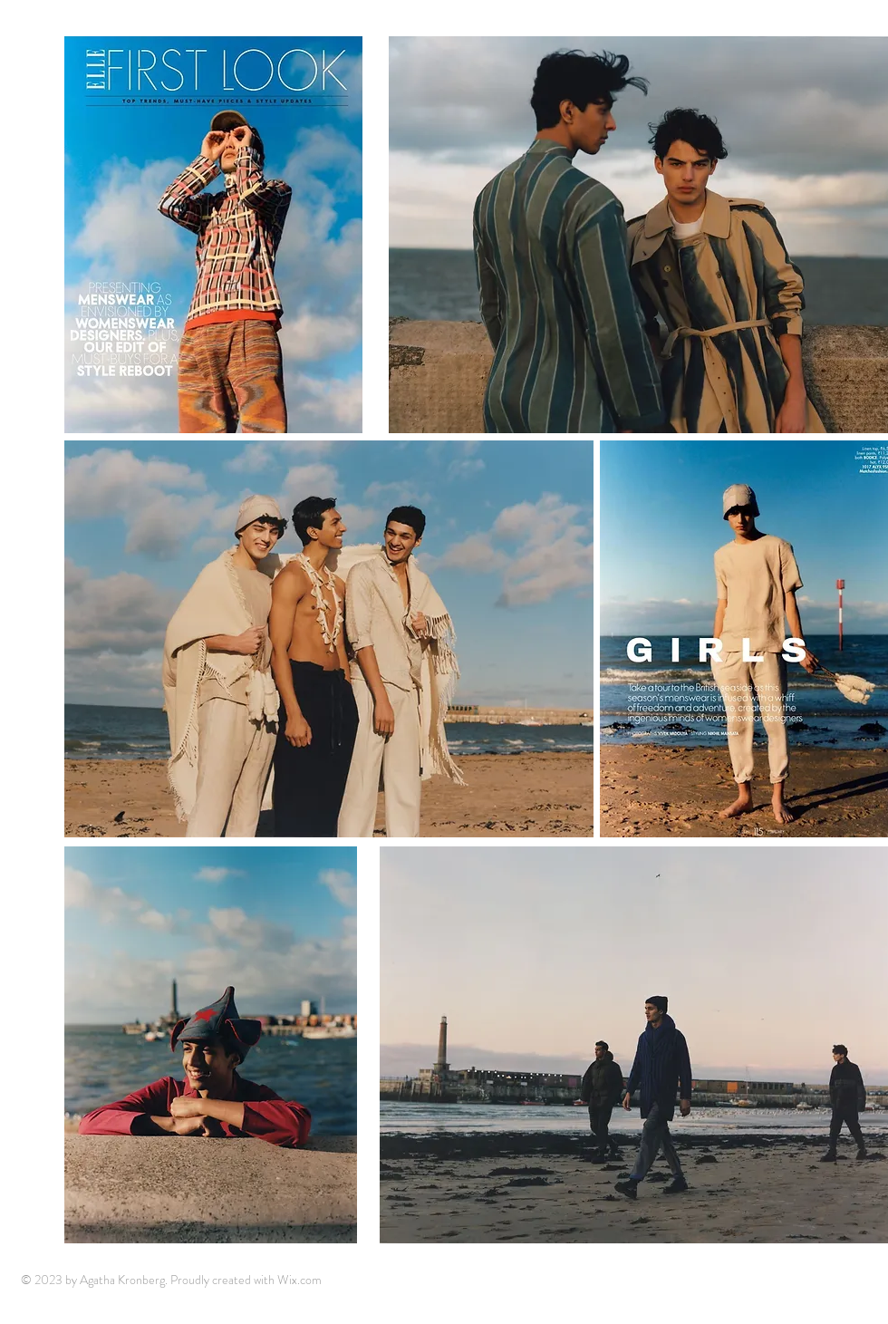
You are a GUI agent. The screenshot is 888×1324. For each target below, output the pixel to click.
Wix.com (299, 1280)
